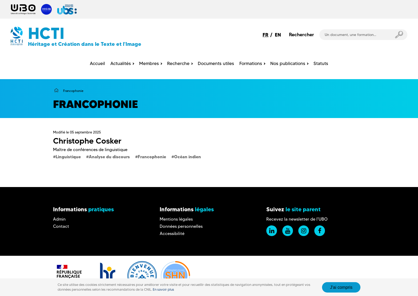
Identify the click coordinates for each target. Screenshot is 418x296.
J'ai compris (341, 287)
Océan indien (187, 156)
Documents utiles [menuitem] (216, 63)
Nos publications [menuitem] (287, 63)
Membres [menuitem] (149, 63)
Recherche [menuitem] (178, 63)
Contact (61, 226)
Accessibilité (172, 233)
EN (278, 35)
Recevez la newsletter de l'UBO (297, 219)
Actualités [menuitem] (120, 63)
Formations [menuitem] (250, 63)
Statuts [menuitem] (321, 63)
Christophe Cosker (87, 141)
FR (265, 35)
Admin (59, 219)
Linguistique (68, 156)
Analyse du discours (109, 156)
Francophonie (152, 156)
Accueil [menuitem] (97, 63)
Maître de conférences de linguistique (90, 149)
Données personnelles (181, 226)
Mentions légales (176, 219)
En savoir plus (163, 289)
